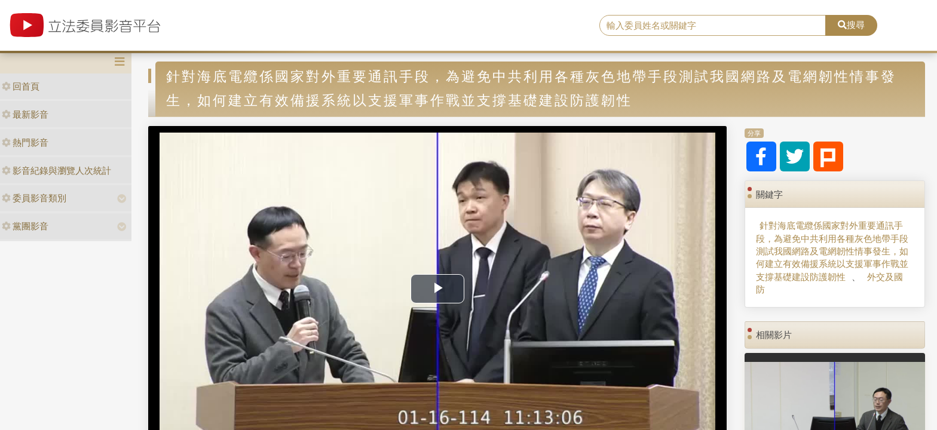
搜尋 (851, 25)
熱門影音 (25, 142)
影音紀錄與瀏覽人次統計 (56, 170)
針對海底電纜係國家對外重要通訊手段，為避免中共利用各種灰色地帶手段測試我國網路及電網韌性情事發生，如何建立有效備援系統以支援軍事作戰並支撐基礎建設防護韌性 (832, 251)
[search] (712, 25)
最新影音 (25, 114)
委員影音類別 (34, 198)
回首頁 (20, 86)
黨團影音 (25, 226)
